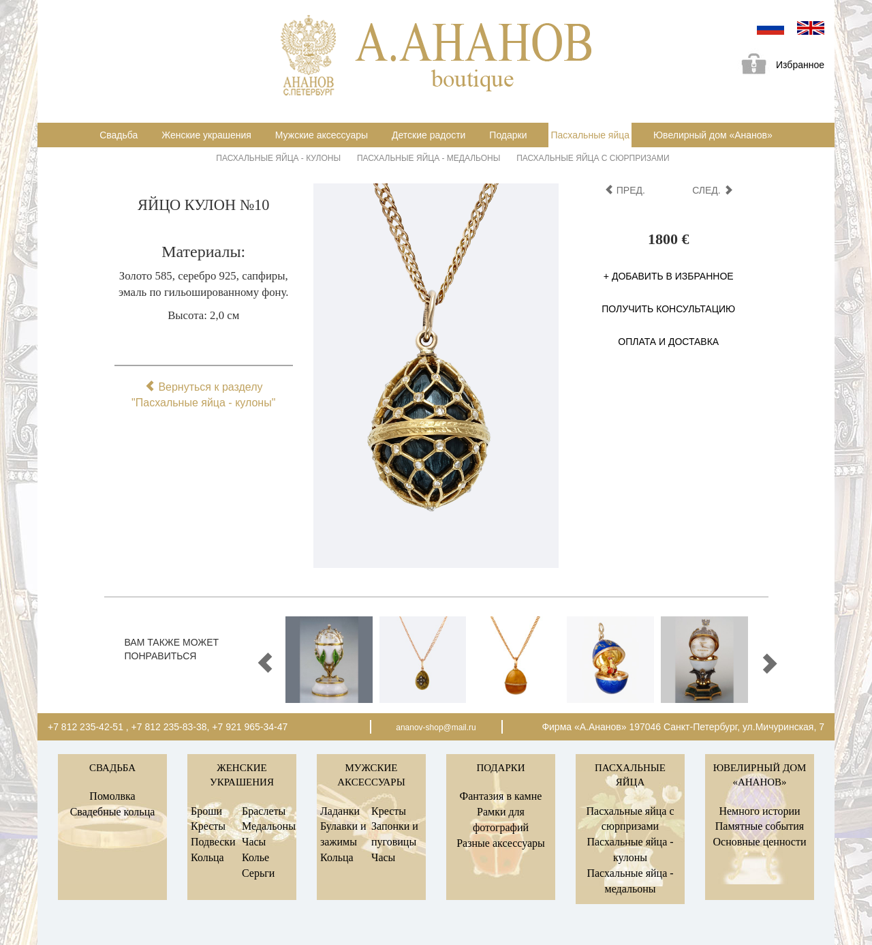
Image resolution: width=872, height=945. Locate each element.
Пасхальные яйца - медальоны (428, 158)
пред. (624, 190)
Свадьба (118, 135)
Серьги (258, 873)
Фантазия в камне (501, 796)
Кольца (207, 857)
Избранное (778, 65)
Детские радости (428, 135)
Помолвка (112, 796)
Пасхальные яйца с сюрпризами (592, 158)
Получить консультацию (668, 308)
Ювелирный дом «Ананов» (713, 135)
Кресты (208, 826)
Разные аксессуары (500, 843)
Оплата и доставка (668, 341)
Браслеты (263, 811)
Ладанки (340, 811)
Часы (254, 841)
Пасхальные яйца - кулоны (278, 158)
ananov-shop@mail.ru (436, 727)
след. (712, 190)
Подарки (508, 135)
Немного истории (759, 811)
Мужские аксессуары (321, 135)
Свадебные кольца (112, 811)
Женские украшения (206, 135)
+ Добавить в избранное (669, 276)
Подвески (213, 841)
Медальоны (269, 826)
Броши (206, 811)
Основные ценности (759, 841)
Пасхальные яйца (589, 135)
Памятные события (759, 826)
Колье (255, 857)
